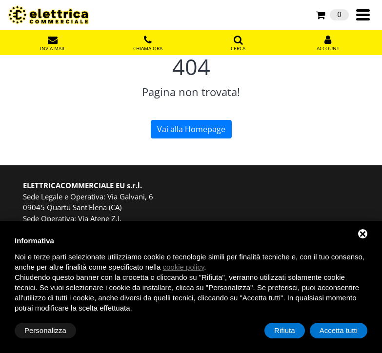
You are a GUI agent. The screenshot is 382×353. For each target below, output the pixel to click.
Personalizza (45, 330)
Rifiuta (284, 330)
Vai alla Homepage (191, 129)
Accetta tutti (339, 330)
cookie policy (183, 267)
